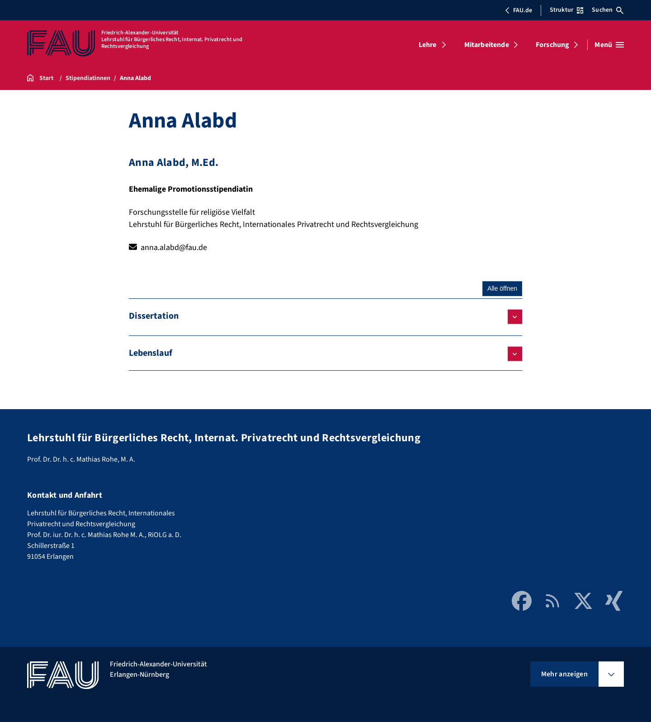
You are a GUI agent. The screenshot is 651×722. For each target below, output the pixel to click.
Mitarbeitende (486, 45)
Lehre (428, 45)
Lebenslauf (150, 353)
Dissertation (154, 316)
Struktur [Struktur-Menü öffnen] (566, 9)
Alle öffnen (502, 288)
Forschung (552, 45)
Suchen (607, 9)
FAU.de (519, 10)
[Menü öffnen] (609, 45)
